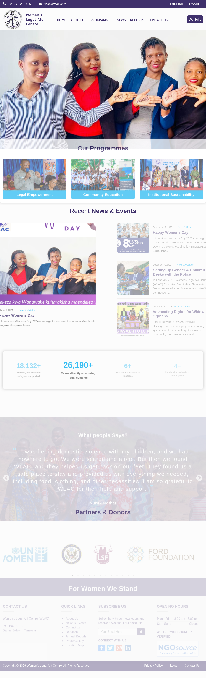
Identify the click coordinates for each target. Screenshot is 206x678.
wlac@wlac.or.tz (52, 4)
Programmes (101, 20)
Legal (173, 672)
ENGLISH (176, 4)
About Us (78, 20)
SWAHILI (195, 4)
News (121, 20)
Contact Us (158, 20)
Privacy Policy (153, 672)
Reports (137, 20)
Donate (195, 19)
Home (61, 20)
